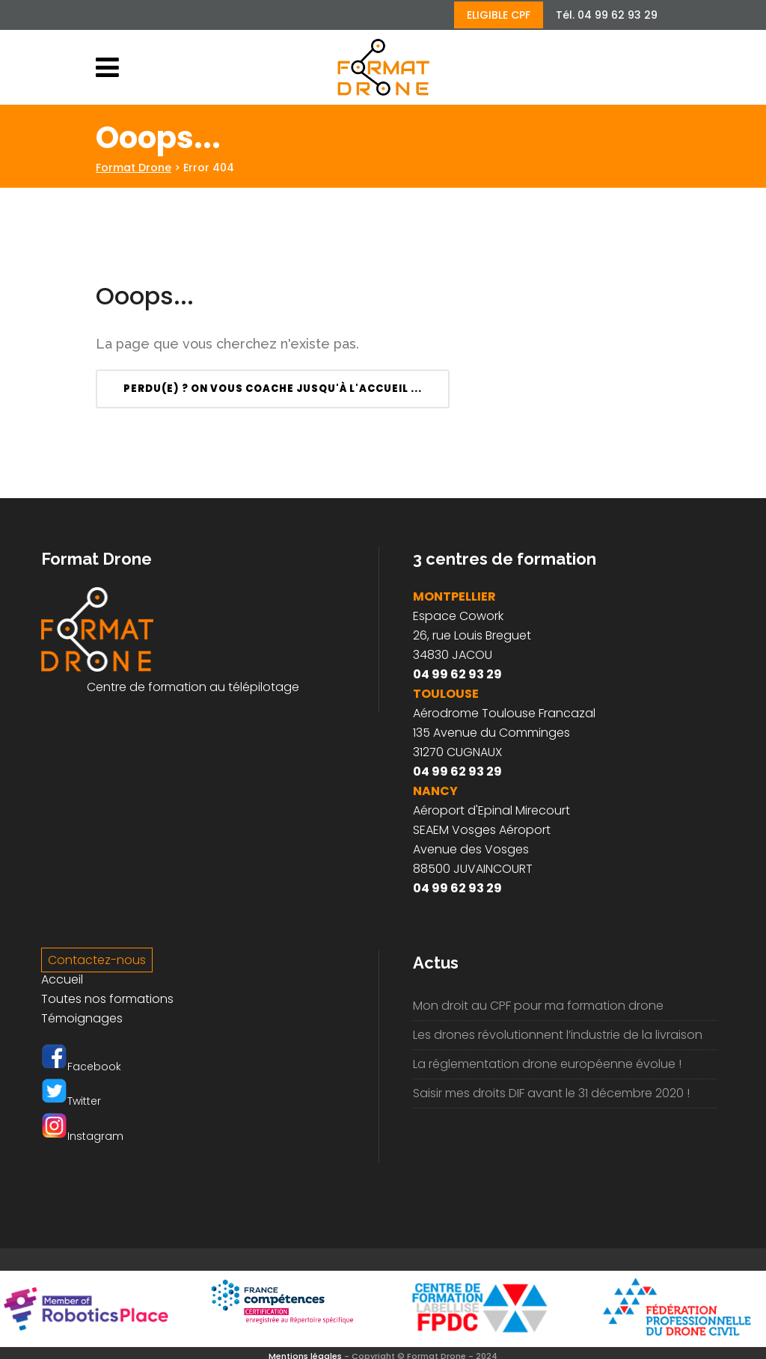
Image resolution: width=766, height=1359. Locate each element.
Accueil (62, 979)
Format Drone (133, 167)
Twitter (71, 1100)
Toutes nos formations (107, 998)
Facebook (81, 1066)
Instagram (82, 1136)
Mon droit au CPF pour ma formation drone (538, 1005)
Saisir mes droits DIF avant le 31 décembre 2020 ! (551, 1093)
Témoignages (82, 1018)
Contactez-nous (97, 960)
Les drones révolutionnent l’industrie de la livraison (557, 1034)
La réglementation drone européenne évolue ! (547, 1064)
